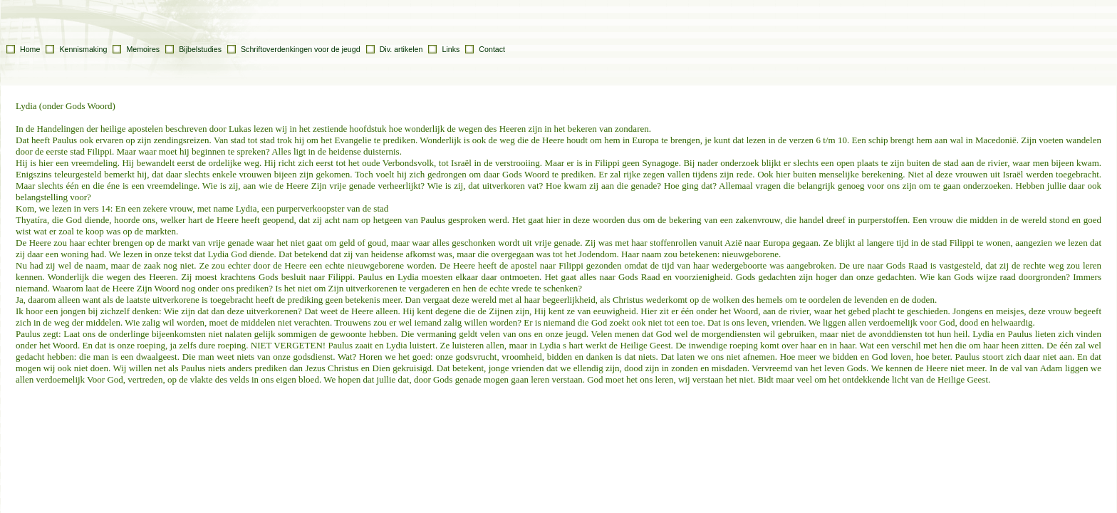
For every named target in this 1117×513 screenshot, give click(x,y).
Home (30, 49)
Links (450, 49)
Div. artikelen (401, 49)
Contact (492, 49)
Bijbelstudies (200, 49)
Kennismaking (83, 49)
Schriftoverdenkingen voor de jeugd (300, 49)
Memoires (143, 49)
